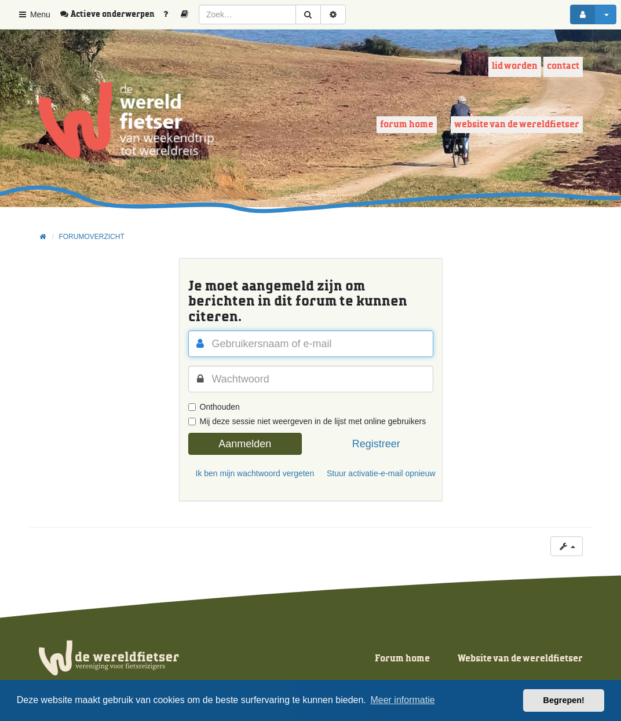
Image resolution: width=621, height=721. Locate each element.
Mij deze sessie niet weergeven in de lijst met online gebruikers (307, 421)
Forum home (406, 125)
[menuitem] (111, 14)
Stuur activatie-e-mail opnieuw (380, 473)
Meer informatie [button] (402, 700)
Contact (563, 66)
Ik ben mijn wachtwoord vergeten (249, 473)
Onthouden (214, 406)
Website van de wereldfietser (516, 125)
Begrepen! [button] (564, 700)
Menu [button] (33, 14)
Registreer (376, 444)
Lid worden (515, 66)
